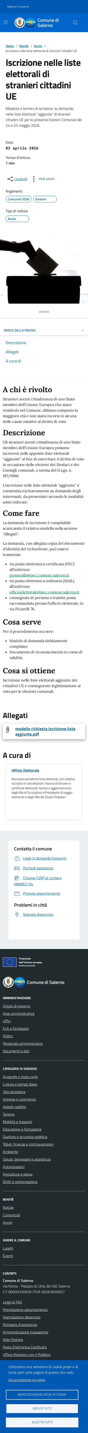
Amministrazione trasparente (25, 1332)
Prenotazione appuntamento (25, 1309)
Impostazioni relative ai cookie (42, 1394)
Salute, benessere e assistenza (27, 1159)
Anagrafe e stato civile (20, 1076)
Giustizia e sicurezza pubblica (25, 1136)
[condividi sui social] (17, 179)
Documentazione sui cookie (26, 1379)
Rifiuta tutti (42, 1408)
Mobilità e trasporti (17, 1121)
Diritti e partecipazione (20, 1181)
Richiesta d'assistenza (20, 1324)
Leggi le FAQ (12, 1302)
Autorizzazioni (13, 1166)
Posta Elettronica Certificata (25, 1347)
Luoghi (8, 1248)
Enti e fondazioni (16, 1028)
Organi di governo (16, 1006)
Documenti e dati (16, 1051)
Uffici (7, 1021)
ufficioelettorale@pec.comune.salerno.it (44, 592)
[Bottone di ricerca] (75, 22)
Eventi (8, 1255)
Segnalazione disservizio (21, 1317)
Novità (23, 45)
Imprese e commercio (19, 1099)
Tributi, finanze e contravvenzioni (28, 1144)
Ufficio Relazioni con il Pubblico (26, 1354)
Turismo (9, 1114)
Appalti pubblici (14, 1106)
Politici (8, 1036)
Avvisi (38, 45)
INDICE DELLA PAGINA (44, 330)
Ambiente (10, 1151)
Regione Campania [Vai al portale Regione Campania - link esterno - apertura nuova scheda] (18, 6)
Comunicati (11, 1215)
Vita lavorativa (14, 1091)
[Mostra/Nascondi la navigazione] (5, 22)
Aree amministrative (18, 1013)
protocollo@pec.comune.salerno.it (39, 575)
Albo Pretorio (13, 1339)
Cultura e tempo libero (20, 1084)
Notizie (8, 1207)
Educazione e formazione (22, 1129)
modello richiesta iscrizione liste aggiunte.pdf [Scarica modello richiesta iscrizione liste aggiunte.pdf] (45, 731)
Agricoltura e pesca (17, 1174)
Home (10, 45)
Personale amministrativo (23, 1043)
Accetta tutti (42, 1422)
